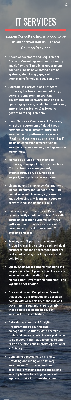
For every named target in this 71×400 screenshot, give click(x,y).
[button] (4, 5)
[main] (35, 200)
